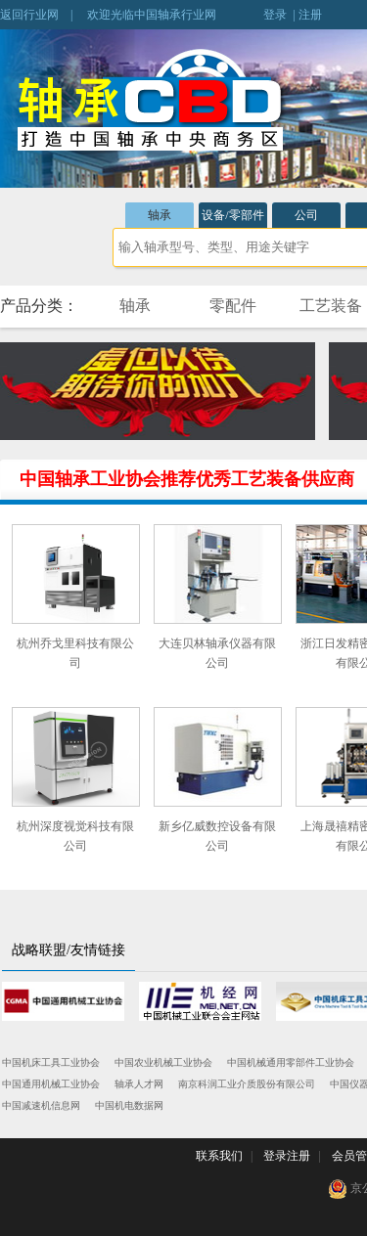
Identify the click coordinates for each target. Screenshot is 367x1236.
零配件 (232, 305)
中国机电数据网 (129, 1105)
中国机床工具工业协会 (51, 1062)
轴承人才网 (139, 1084)
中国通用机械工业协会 (51, 1084)
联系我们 (219, 1156)
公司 (306, 215)
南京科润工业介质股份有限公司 (246, 1084)
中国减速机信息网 (41, 1105)
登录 (275, 15)
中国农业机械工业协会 (163, 1062)
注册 (310, 15)
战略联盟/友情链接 (68, 950)
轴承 (159, 215)
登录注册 (286, 1156)
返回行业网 (29, 15)
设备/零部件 (232, 215)
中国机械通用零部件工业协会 (290, 1062)
